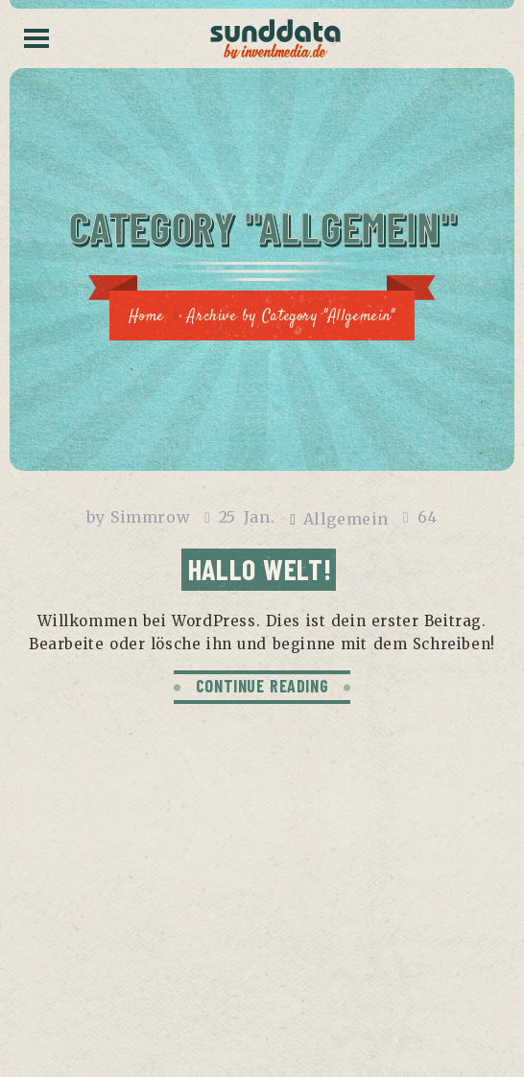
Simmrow (150, 517)
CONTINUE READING (262, 685)
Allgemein (346, 518)
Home (146, 317)
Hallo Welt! (260, 568)
